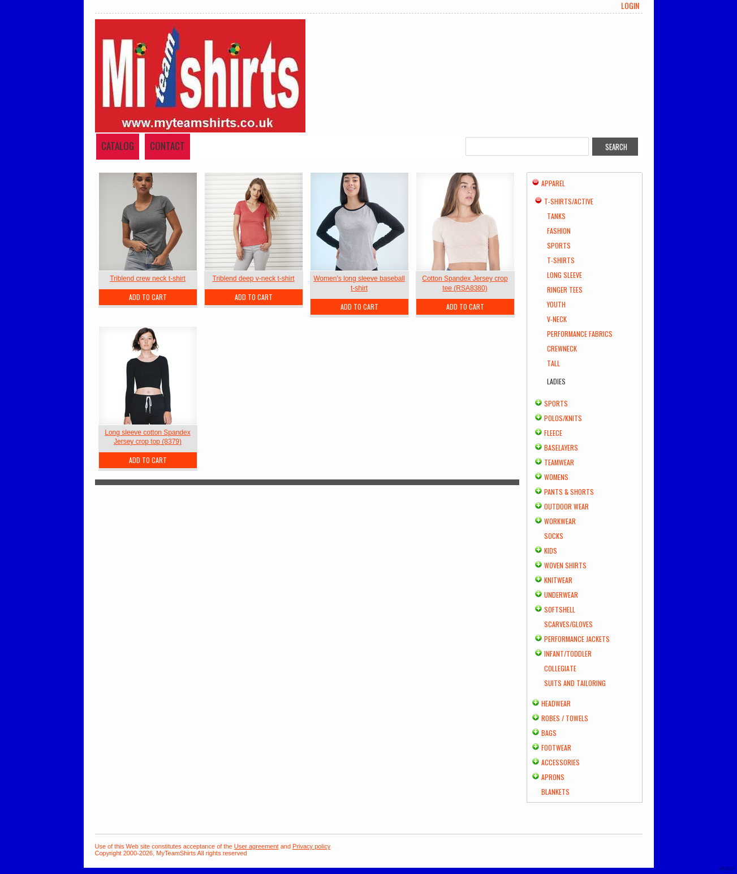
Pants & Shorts (569, 491)
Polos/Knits (563, 418)
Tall (553, 363)
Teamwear (559, 462)
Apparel (553, 183)
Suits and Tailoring (575, 683)
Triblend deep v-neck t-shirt (254, 278)
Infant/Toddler (568, 653)
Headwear (556, 703)
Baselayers (561, 447)
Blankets (555, 791)
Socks (553, 536)
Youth (556, 304)
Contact (167, 146)
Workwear (560, 521)
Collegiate (560, 668)
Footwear (556, 747)
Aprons (552, 777)
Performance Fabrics (580, 334)
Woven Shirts (565, 565)
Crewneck (562, 348)
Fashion (559, 230)
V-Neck (557, 319)
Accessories (560, 762)
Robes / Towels (564, 718)
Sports (559, 245)
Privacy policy (311, 846)
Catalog (117, 146)
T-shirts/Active (568, 201)
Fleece (553, 433)
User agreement (256, 846)
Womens (556, 477)
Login (630, 5)
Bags (549, 733)
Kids (550, 550)
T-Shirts (561, 260)
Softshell (559, 609)
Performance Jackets (577, 639)
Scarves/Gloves (568, 624)
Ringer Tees (565, 289)
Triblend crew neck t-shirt (148, 278)
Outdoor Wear (566, 506)
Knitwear (558, 580)
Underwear (561, 594)
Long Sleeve (564, 275)
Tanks (556, 216)
